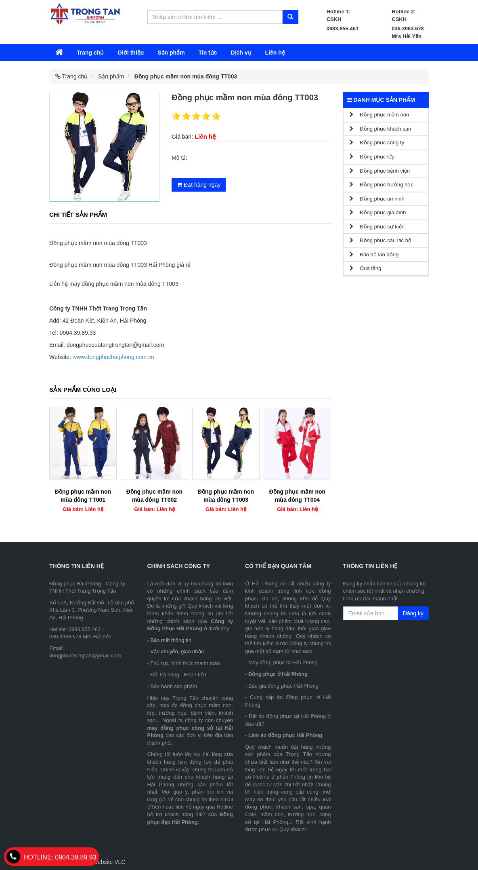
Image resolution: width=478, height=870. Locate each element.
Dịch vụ (241, 52)
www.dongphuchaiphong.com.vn (113, 357)
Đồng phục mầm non (379, 115)
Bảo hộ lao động (374, 254)
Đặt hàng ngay (198, 185)
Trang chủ (90, 52)
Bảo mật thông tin (170, 640)
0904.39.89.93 (51, 857)
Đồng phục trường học (381, 185)
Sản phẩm (170, 52)
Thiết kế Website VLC (98, 862)
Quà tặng (366, 268)
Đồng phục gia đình (378, 212)
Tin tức (207, 52)
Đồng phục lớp (372, 157)
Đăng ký (413, 613)
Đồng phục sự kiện (377, 227)
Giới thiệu (130, 52)
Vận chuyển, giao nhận (176, 651)
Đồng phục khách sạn (380, 129)
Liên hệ (275, 52)
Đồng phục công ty (377, 142)
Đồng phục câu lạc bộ (380, 240)
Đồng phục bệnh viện (380, 171)
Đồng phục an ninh (377, 199)
